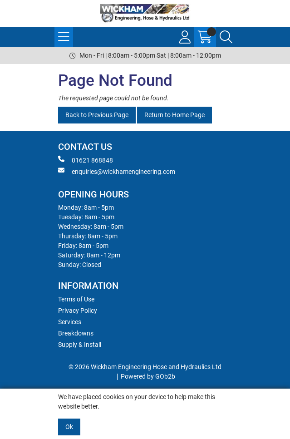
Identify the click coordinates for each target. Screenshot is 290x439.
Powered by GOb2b (148, 376)
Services (69, 322)
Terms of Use (76, 299)
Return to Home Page (174, 114)
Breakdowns (75, 333)
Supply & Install (79, 344)
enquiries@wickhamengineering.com (116, 171)
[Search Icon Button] (226, 37)
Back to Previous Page (96, 114)
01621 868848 (85, 160)
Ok (69, 426)
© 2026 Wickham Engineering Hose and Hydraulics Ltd (145, 366)
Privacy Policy (77, 310)
